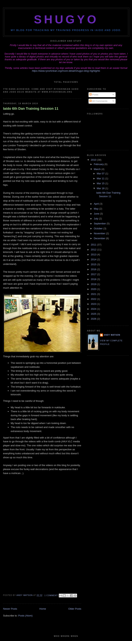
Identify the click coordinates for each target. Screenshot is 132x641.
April (97, 203)
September (100, 223)
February (99, 164)
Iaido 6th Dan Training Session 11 (30, 108)
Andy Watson (112, 335)
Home (42, 608)
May (96, 208)
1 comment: (51, 595)
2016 (94, 269)
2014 (94, 259)
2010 (94, 159)
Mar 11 (101, 178)
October (98, 228)
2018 (94, 279)
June (97, 213)
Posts (93, 94)
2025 (94, 313)
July (96, 218)
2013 (94, 254)
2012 (94, 249)
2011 (94, 244)
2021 (94, 294)
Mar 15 (101, 183)
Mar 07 (101, 173)
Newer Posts (10, 608)
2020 (94, 289)
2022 (94, 299)
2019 (94, 284)
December (100, 238)
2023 (94, 304)
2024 (94, 308)
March (97, 169)
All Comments (98, 101)
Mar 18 (101, 188)
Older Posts (74, 608)
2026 (94, 318)
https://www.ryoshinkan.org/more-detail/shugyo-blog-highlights (66, 70)
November (100, 233)
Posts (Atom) (25, 615)
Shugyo (66, 19)
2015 (94, 264)
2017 (94, 274)
